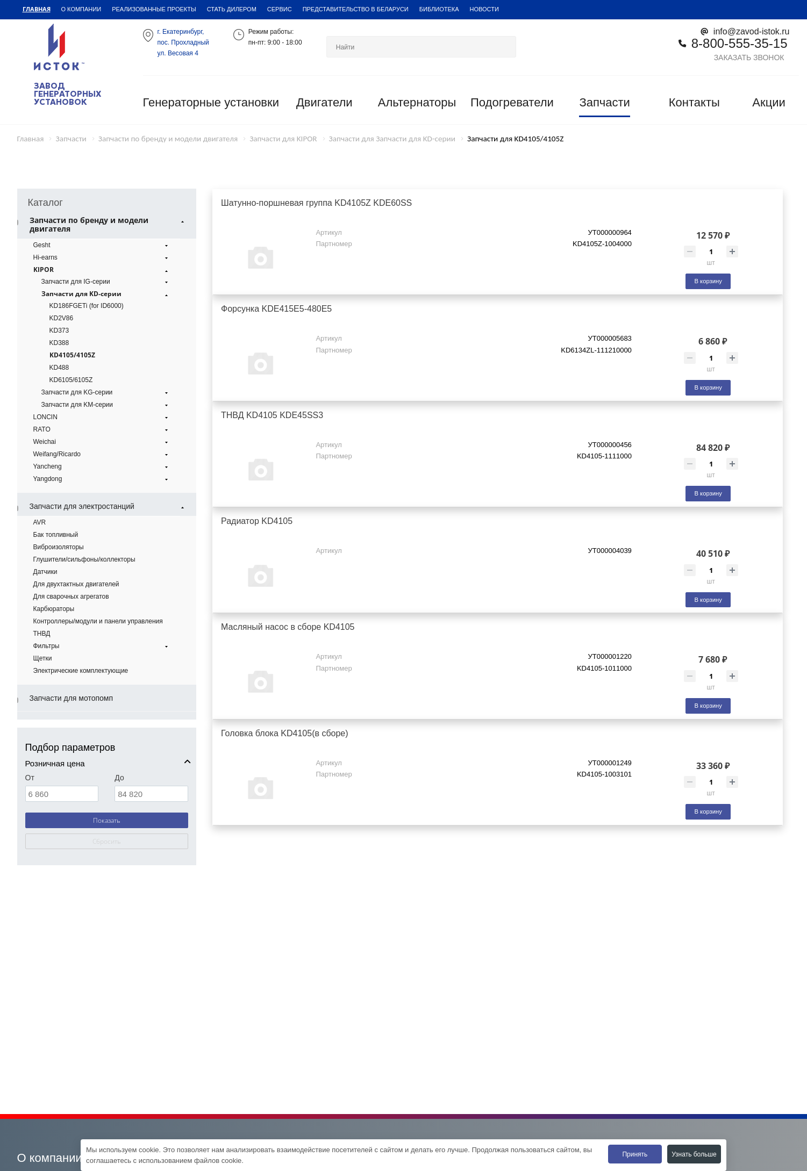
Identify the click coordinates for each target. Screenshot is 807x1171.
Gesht (102, 245)
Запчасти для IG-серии (106, 281)
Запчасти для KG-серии (106, 392)
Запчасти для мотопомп (71, 698)
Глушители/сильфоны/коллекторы (84, 559)
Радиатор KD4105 (256, 521)
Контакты (694, 102)
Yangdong (102, 479)
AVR (39, 522)
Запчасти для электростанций (108, 506)
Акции (768, 102)
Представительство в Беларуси (356, 9)
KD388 (59, 342)
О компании (81, 9)
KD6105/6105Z (71, 379)
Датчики (45, 571)
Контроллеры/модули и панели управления (98, 621)
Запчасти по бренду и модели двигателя (108, 224)
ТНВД (42, 633)
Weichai (102, 442)
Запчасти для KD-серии (106, 294)
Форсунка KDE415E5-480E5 (276, 308)
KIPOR (102, 270)
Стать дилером (231, 9)
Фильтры (102, 646)
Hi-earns (102, 257)
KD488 (59, 367)
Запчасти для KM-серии (106, 405)
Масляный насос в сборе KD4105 (287, 627)
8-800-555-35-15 (739, 43)
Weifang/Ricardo (102, 454)
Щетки (42, 658)
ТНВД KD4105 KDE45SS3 (272, 415)
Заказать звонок (749, 57)
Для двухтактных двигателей (76, 583)
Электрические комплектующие (80, 670)
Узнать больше (694, 1154)
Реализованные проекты (154, 9)
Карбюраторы (54, 608)
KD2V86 (61, 317)
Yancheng (102, 466)
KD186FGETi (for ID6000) (86, 305)
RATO (102, 429)
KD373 (59, 330)
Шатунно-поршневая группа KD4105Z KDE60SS (316, 203)
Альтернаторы (417, 102)
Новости (484, 9)
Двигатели (324, 102)
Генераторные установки (211, 102)
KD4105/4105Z (72, 355)
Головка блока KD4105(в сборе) (284, 733)
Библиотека (439, 9)
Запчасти (604, 102)
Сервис (279, 9)
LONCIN (102, 417)
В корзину (708, 281)
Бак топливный (55, 534)
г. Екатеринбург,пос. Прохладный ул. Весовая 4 (183, 42)
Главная (37, 9)
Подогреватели (512, 102)
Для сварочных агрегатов (71, 596)
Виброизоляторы (58, 546)
